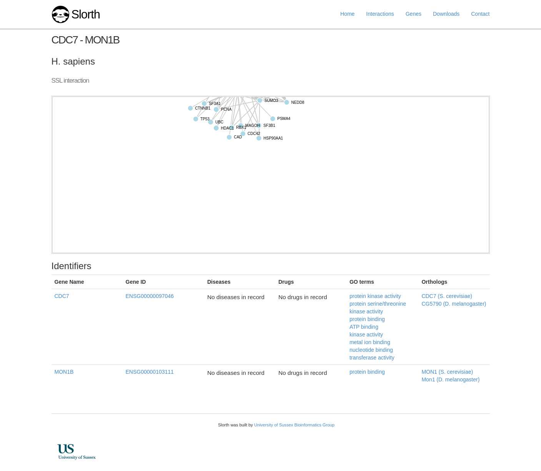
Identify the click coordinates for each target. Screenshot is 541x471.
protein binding (367, 319)
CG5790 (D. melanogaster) (453, 304)
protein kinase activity (375, 296)
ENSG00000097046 (150, 296)
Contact (480, 14)
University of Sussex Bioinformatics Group (294, 425)
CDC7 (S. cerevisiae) (446, 296)
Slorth (85, 14)
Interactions (380, 14)
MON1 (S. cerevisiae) (447, 372)
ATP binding (364, 327)
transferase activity (372, 357)
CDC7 (62, 296)
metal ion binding (370, 342)
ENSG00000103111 (150, 372)
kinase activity (366, 334)
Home (347, 14)
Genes (413, 14)
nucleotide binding (371, 350)
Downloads (446, 14)
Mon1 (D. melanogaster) (450, 379)
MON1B (64, 372)
